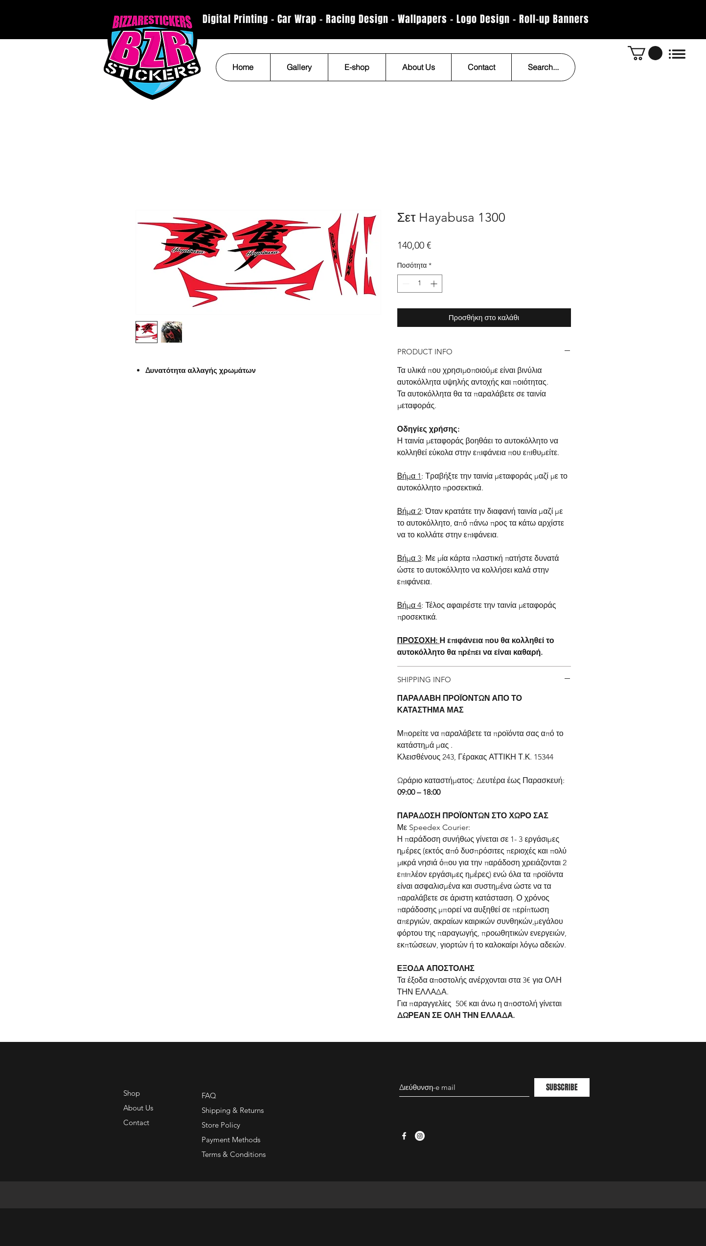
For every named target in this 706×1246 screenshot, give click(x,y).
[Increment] (435, 283)
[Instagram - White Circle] (420, 1136)
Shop (131, 1093)
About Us (138, 1107)
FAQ (209, 1095)
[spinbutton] (420, 283)
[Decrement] (405, 283)
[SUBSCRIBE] (562, 1087)
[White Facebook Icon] (404, 1136)
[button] (645, 53)
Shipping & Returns (233, 1110)
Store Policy (221, 1125)
